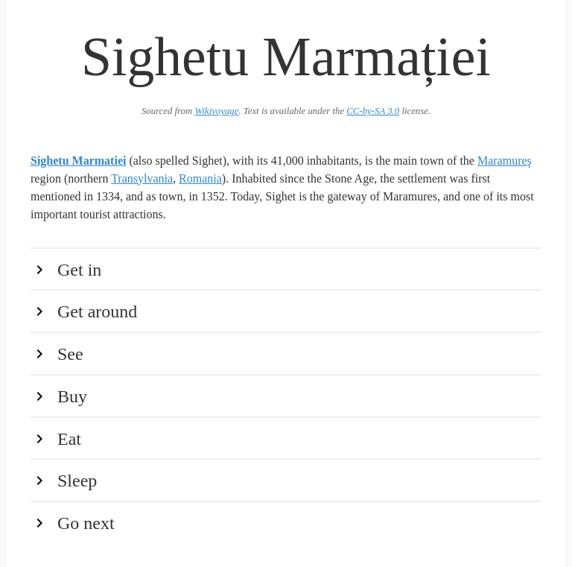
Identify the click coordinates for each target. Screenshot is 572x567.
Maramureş (504, 160)
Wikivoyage (216, 111)
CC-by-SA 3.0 (372, 111)
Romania (200, 178)
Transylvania (142, 178)
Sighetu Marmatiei (78, 160)
